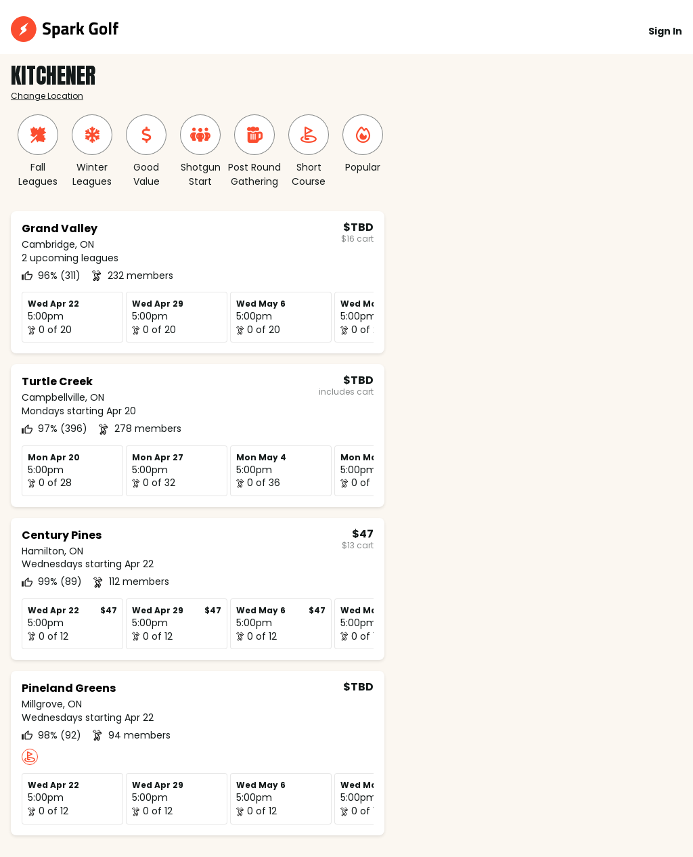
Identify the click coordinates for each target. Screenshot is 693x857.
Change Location (47, 96)
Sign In (665, 31)
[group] (38, 151)
